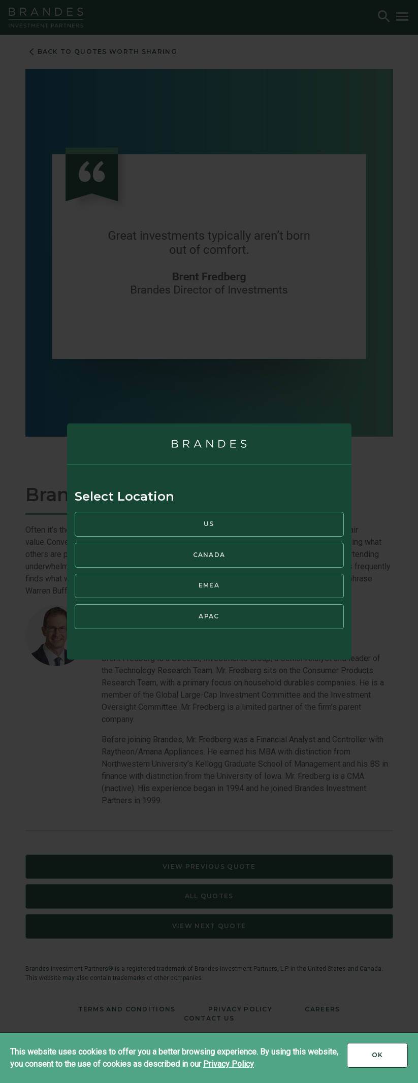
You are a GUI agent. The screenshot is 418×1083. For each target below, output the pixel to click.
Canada (209, 555)
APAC (209, 616)
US (209, 524)
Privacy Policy (228, 1064)
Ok (390, 1059)
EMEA (209, 585)
